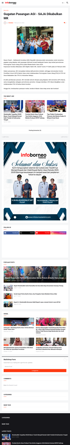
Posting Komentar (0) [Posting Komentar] (35, 130)
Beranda (6, 10)
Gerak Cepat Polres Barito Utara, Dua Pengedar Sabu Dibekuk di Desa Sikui (35, 294)
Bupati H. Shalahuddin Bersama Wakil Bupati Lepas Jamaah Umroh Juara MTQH (37, 302)
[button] (2, 2)
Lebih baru (6, 137)
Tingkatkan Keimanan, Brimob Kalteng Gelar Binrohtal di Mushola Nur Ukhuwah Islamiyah (49, 348)
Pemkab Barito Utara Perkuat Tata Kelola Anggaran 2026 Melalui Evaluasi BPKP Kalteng (34, 116)
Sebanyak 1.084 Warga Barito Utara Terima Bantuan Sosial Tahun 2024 (19, 328)
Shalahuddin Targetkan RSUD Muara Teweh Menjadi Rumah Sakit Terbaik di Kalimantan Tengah (13, 117)
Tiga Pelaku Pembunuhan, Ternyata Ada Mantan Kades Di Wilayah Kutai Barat (56, 116)
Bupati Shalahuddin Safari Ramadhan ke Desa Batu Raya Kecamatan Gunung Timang (38, 285)
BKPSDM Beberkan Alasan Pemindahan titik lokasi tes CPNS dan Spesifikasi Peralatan (18, 348)
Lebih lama (64, 137)
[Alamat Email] (35, 366)
